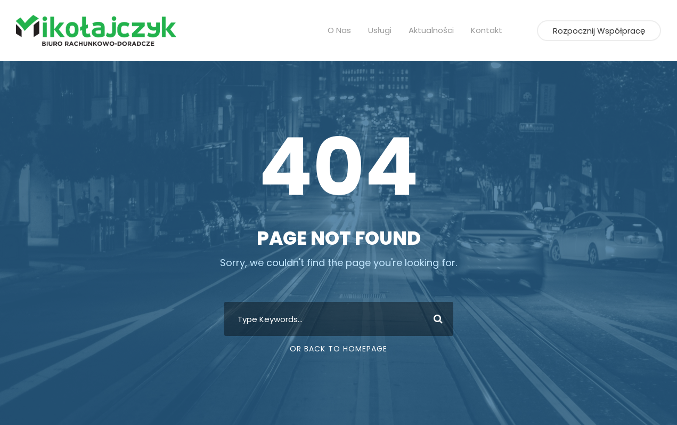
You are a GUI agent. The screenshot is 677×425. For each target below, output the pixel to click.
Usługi (383, 30)
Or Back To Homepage (338, 348)
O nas (344, 30)
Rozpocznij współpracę (603, 30)
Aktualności (432, 30)
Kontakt (483, 30)
